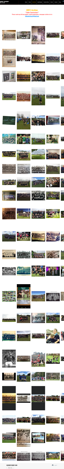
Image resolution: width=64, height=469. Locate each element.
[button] (40, 2)
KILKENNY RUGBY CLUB (12, 465)
